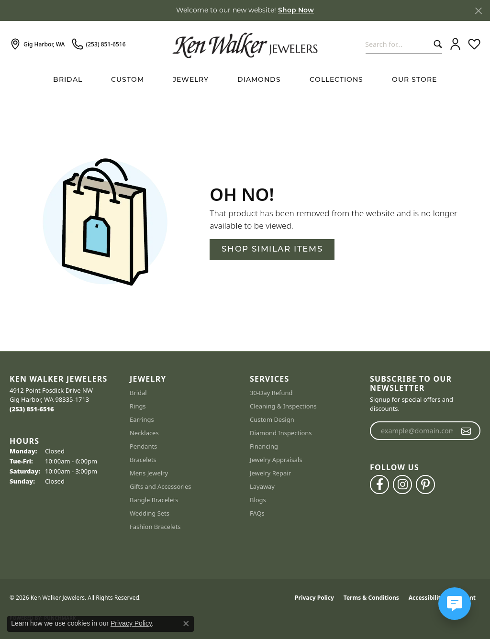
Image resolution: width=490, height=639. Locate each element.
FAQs (257, 513)
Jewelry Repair (270, 473)
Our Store (414, 80)
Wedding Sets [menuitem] (149, 513)
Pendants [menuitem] (143, 446)
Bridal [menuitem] (138, 392)
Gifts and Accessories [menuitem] (160, 486)
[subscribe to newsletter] (466, 431)
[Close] (478, 11)
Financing (264, 446)
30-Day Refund (271, 392)
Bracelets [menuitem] (143, 459)
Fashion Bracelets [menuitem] (155, 526)
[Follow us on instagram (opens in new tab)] (402, 484)
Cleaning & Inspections (283, 406)
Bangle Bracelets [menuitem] (154, 500)
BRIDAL (67, 80)
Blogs (258, 500)
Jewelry (191, 80)
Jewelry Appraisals (276, 459)
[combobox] (397, 44)
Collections (336, 80)
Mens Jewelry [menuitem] (149, 473)
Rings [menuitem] (138, 406)
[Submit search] (435, 44)
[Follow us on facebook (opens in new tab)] (379, 484)
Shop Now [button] (296, 10)
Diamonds (259, 80)
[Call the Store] (32, 409)
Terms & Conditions (371, 598)
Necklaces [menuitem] (144, 433)
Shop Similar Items (272, 249)
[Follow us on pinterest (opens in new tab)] (425, 484)
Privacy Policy (314, 598)
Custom (127, 80)
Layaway (262, 486)
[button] (455, 44)
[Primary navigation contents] (245, 80)
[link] (37, 44)
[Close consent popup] (186, 624)
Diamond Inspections (281, 433)
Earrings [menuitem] (142, 419)
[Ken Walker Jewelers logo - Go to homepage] (245, 44)
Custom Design (272, 419)
